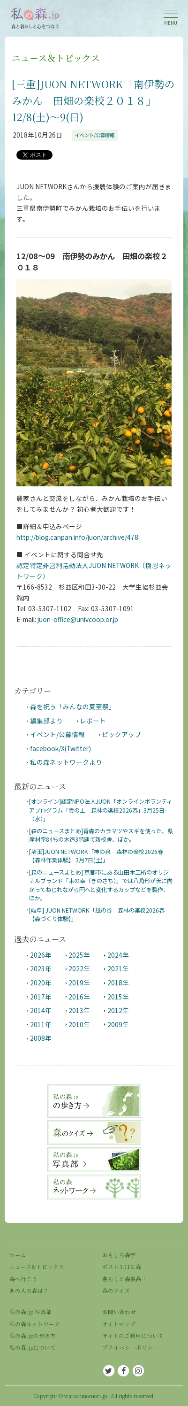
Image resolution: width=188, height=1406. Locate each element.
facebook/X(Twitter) (60, 748)
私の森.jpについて (32, 1347)
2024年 (118, 955)
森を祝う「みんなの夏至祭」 (72, 706)
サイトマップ (118, 1324)
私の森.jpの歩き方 (32, 1335)
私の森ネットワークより (66, 762)
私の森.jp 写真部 (30, 1311)
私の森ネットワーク (34, 1324)
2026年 (41, 955)
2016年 (79, 996)
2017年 (41, 996)
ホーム (17, 1255)
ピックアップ (121, 734)
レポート (93, 720)
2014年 (41, 1010)
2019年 (79, 982)
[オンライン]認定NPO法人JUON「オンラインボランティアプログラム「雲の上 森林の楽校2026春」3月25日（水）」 (100, 810)
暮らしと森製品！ (124, 1279)
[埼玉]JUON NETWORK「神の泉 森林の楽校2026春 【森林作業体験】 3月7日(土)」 (96, 855)
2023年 (41, 968)
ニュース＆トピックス (56, 57)
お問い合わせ (119, 1311)
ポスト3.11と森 (121, 1266)
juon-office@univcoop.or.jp (78, 619)
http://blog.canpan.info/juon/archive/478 (77, 537)
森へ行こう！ (26, 1279)
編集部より (46, 720)
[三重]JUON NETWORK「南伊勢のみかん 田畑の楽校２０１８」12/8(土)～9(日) (93, 100)
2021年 (118, 968)
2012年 (118, 1010)
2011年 (41, 1024)
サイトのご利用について (133, 1335)
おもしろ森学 (119, 1255)
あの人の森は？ (29, 1290)
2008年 (41, 1038)
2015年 (118, 996)
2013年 (79, 1010)
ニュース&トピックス (36, 1266)
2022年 (79, 968)
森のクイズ (116, 1290)
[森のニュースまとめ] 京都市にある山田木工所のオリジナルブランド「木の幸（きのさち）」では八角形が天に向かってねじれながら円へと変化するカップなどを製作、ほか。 (101, 885)
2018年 (118, 982)
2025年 (79, 955)
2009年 (118, 1024)
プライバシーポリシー (130, 1347)
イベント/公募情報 (94, 134)
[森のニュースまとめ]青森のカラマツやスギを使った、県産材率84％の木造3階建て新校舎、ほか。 (101, 835)
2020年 (41, 982)
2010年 (79, 1024)
